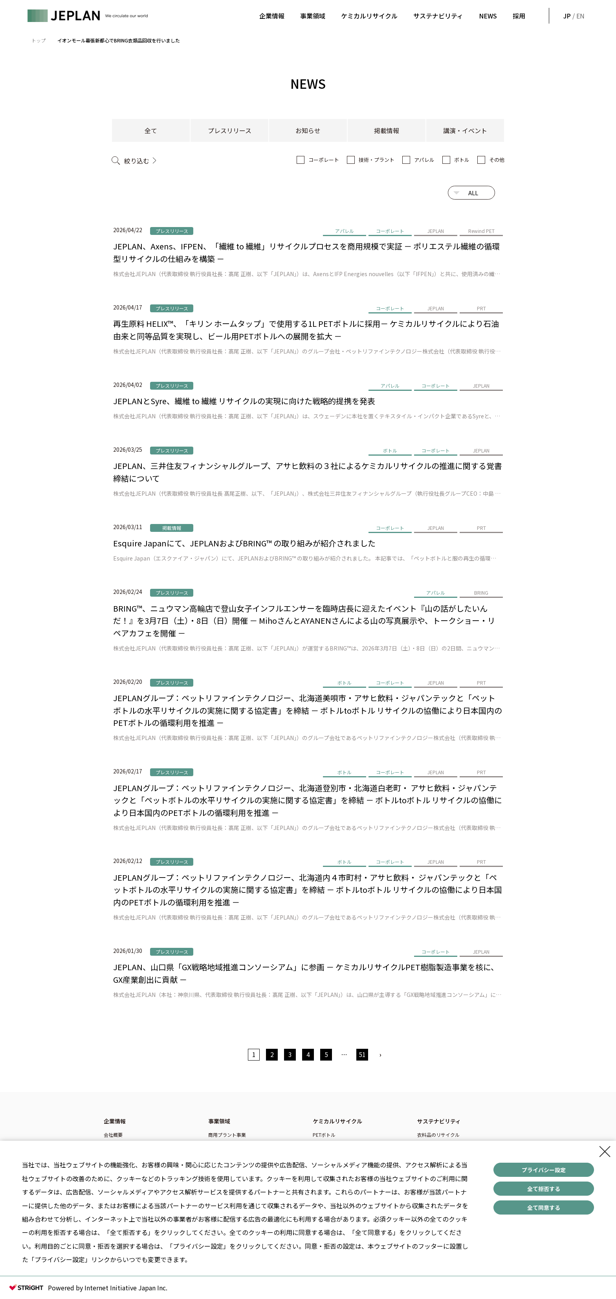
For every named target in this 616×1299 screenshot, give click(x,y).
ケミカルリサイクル (369, 15)
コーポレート (323, 159)
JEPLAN (435, 230)
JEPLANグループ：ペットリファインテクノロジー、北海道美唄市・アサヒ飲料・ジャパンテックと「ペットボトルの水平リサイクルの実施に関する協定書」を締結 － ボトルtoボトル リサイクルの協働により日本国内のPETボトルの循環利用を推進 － (307, 710)
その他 (496, 159)
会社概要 (113, 1134)
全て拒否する (543, 1189)
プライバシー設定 (544, 1170)
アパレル (424, 159)
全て (151, 130)
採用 (519, 15)
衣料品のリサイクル (438, 1134)
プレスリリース (229, 130)
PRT (481, 308)
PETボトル (324, 1134)
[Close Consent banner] (605, 1151)
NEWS (488, 15)
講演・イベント (465, 130)
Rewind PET (481, 230)
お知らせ (308, 130)
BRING (481, 592)
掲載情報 (386, 130)
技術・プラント (376, 159)
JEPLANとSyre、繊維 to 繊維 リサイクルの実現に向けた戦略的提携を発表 (244, 401)
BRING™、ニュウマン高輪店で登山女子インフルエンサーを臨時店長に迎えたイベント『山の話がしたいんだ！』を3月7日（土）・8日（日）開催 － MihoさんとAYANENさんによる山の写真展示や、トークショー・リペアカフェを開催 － (304, 621)
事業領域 (312, 15)
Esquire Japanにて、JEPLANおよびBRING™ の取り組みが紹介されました (244, 543)
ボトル (461, 159)
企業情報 (271, 15)
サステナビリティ (438, 15)
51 (362, 1054)
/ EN (573, 15)
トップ (38, 40)
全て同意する (543, 1207)
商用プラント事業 (227, 1134)
